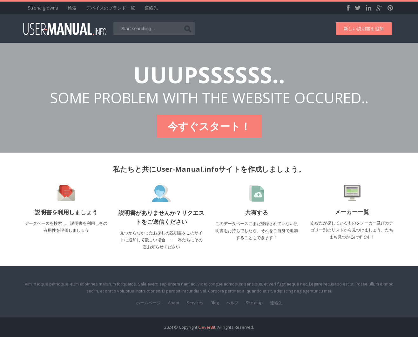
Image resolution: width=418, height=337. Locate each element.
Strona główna (43, 8)
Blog (215, 303)
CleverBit (206, 327)
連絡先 (151, 8)
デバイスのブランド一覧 (110, 8)
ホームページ (148, 303)
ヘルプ (232, 303)
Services (195, 303)
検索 (72, 8)
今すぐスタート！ (209, 126)
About (173, 303)
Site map (254, 303)
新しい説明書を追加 (364, 28)
